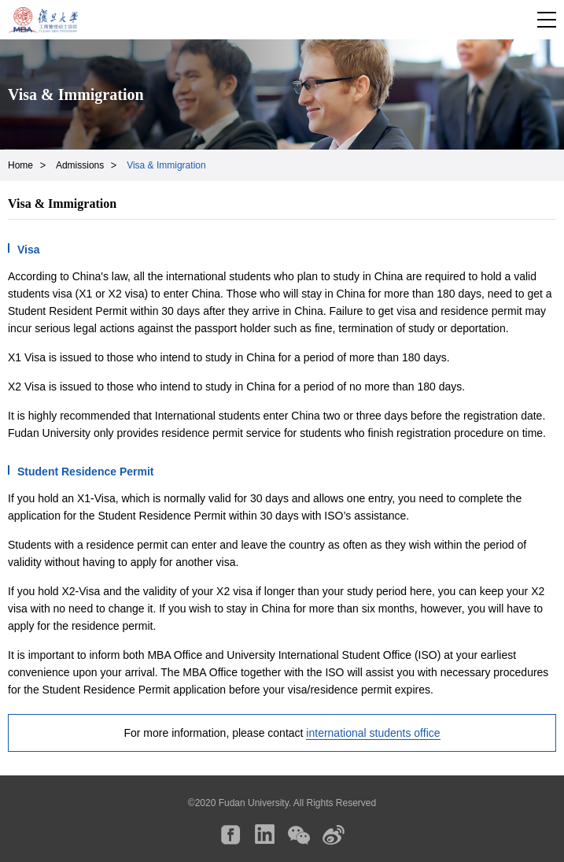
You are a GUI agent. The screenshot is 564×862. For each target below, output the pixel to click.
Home (20, 165)
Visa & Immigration (166, 165)
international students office (373, 733)
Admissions (80, 165)
